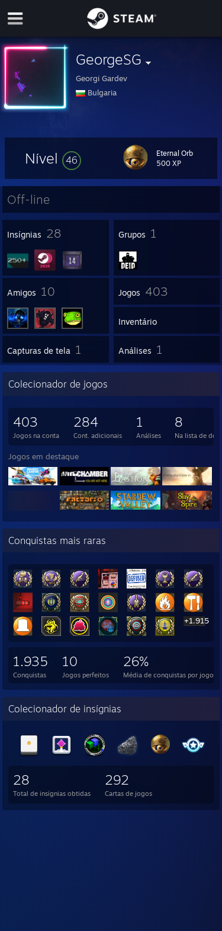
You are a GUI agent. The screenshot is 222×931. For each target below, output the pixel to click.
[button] (53, 158)
